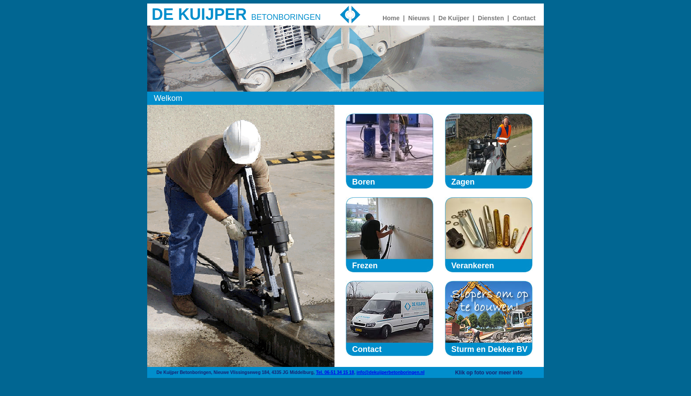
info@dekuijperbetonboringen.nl (390, 372)
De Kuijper (453, 18)
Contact (524, 18)
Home (391, 18)
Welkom (168, 98)
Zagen (463, 182)
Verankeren (472, 265)
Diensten (491, 18)
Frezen (365, 265)
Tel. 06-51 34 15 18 (335, 372)
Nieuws (419, 18)
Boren (363, 182)
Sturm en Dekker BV (489, 349)
